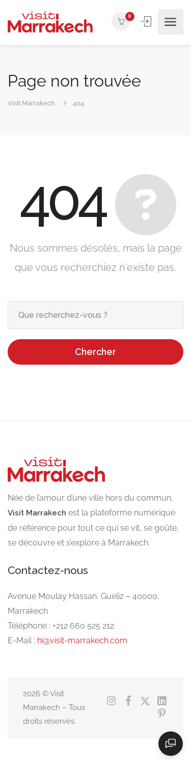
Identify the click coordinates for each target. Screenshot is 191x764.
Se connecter (147, 21)
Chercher (95, 351)
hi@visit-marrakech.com (82, 640)
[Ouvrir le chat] (170, 743)
